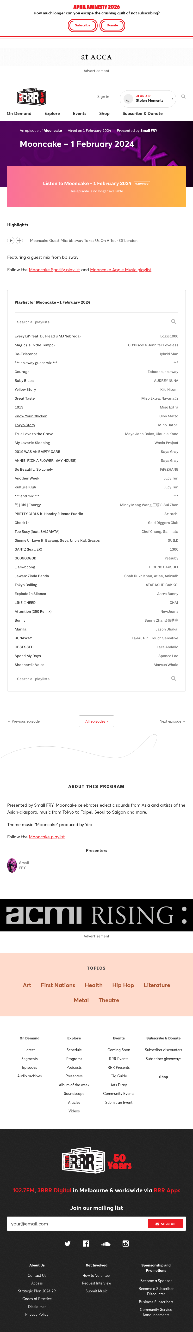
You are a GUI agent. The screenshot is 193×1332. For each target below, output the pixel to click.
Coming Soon (118, 1049)
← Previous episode (23, 721)
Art (27, 985)
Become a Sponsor (156, 1280)
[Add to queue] (19, 240)
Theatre (109, 1000)
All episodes (96, 721)
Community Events (118, 1093)
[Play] (10, 240)
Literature (157, 985)
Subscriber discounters (163, 1049)
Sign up (165, 1224)
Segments (29, 1058)
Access (37, 1283)
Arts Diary (119, 1084)
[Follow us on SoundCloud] (106, 1244)
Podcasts (74, 1067)
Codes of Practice (37, 1298)
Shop (163, 1077)
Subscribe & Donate (163, 1038)
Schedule (74, 1049)
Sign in (103, 96)
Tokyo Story (25, 425)
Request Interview (96, 1283)
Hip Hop (123, 985)
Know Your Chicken (31, 416)
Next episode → (173, 721)
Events (119, 1038)
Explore (74, 1038)
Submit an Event (118, 1102)
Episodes (29, 1067)
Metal (81, 1000)
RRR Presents (119, 1067)
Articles (74, 1102)
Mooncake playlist (47, 837)
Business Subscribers (156, 1301)
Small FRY (148, 130)
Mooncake (53, 130)
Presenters (74, 1076)
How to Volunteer (96, 1275)
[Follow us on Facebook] (86, 1244)
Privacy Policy (37, 1314)
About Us (37, 1265)
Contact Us (37, 1275)
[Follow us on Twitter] (67, 1244)
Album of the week (74, 1084)
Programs (74, 1058)
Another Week (27, 478)
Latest (30, 1049)
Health (94, 985)
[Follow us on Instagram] (126, 1244)
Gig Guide (119, 1076)
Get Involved (96, 1265)
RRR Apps (167, 1190)
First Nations (58, 985)
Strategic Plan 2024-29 (37, 1291)
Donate (112, 25)
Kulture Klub (25, 487)
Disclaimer (37, 1306)
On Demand (29, 1038)
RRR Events (118, 1058)
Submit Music (97, 1291)
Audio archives (29, 1076)
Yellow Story (25, 389)
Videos (74, 1111)
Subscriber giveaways (163, 1058)
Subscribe (82, 25)
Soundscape (74, 1093)
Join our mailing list (96, 1208)
